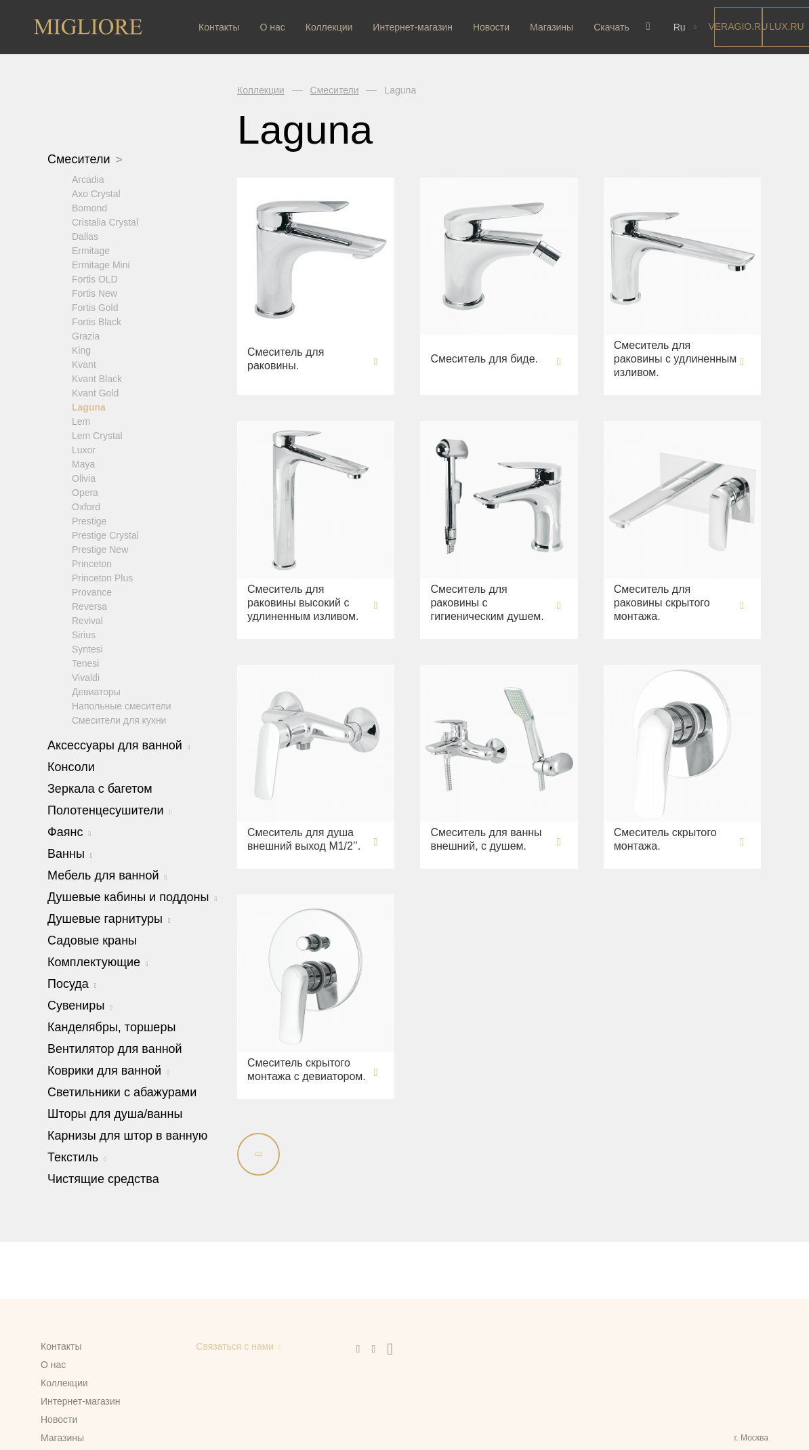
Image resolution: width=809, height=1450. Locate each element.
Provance (92, 591)
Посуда (72, 983)
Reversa (89, 605)
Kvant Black (97, 378)
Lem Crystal (97, 435)
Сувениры (79, 1005)
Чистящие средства (103, 1178)
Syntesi (87, 648)
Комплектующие (97, 961)
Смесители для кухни (119, 719)
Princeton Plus (102, 577)
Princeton (92, 563)
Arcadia (88, 179)
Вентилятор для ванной (114, 1048)
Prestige (89, 520)
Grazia (86, 335)
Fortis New (94, 292)
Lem (81, 421)
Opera (85, 492)
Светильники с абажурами (121, 1091)
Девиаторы (96, 691)
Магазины (551, 27)
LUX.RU (782, 26)
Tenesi (85, 662)
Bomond (89, 207)
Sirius (84, 634)
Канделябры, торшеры (111, 1026)
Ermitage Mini (101, 264)
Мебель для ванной (107, 875)
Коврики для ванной (108, 1070)
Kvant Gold (95, 392)
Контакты (219, 27)
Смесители (85, 159)
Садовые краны (92, 940)
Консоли (71, 766)
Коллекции (329, 27)
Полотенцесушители (109, 810)
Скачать (611, 27)
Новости (491, 27)
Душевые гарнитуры (109, 918)
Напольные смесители (121, 705)
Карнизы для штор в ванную (127, 1135)
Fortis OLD (95, 278)
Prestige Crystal (105, 534)
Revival (87, 620)
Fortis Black (96, 321)
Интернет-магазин (413, 27)
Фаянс (69, 831)
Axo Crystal (96, 193)
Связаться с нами (235, 1346)
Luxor (84, 449)
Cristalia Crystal (105, 221)
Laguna (89, 406)
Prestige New (100, 549)
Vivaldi (86, 677)
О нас (272, 27)
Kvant (84, 364)
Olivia (84, 477)
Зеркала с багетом (99, 788)
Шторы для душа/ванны (114, 1113)
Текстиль (76, 1157)
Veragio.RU (734, 26)
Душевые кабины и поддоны (132, 896)
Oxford (86, 506)
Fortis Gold (95, 307)
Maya (83, 463)
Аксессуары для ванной (118, 745)
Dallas (85, 236)
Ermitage (91, 250)
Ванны (70, 853)
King (81, 349)
